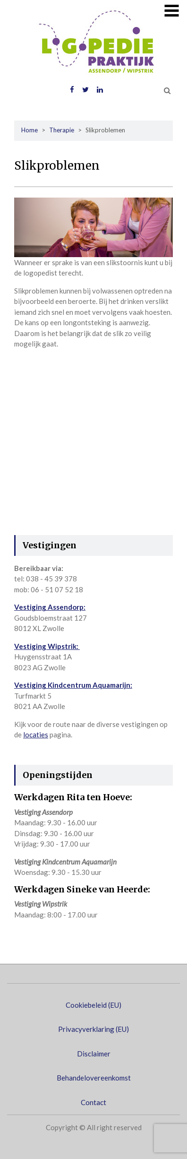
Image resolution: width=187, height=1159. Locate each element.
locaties (35, 734)
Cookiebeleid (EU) (93, 1005)
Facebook (72, 90)
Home (29, 130)
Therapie (61, 130)
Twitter (85, 90)
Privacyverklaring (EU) (93, 1029)
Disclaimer (93, 1053)
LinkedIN (100, 90)
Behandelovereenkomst (94, 1077)
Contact (93, 1102)
